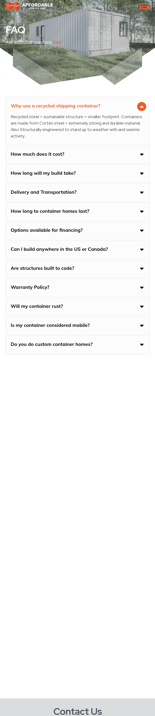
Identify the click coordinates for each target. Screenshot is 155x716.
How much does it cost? (37, 154)
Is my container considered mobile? (50, 325)
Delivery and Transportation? (44, 192)
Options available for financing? (47, 230)
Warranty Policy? (30, 287)
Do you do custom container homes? (51, 344)
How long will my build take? (43, 173)
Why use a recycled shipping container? (55, 106)
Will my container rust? (37, 306)
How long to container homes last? (50, 211)
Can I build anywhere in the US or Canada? (59, 249)
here (57, 42)
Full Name (15, 711)
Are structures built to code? (42, 268)
